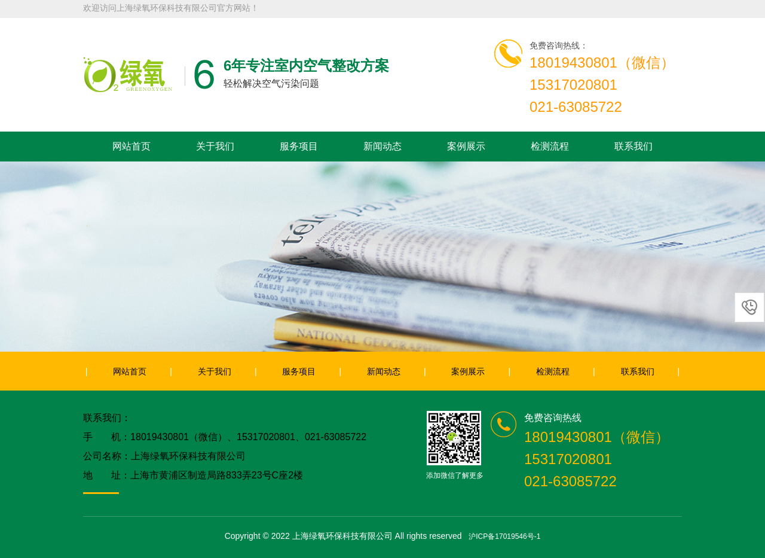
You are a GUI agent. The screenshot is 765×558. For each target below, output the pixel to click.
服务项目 (299, 146)
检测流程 (550, 146)
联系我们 (633, 146)
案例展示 (466, 146)
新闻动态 (382, 146)
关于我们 (215, 146)
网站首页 (131, 146)
